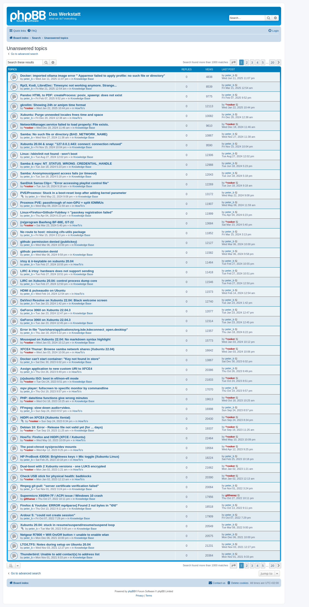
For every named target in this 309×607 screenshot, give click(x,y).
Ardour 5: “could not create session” (47, 515)
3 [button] (252, 62)
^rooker (29, 108)
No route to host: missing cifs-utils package (53, 232)
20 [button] (272, 62)
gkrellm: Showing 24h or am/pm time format (53, 105)
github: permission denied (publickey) (48, 241)
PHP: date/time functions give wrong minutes (54, 398)
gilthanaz (29, 498)
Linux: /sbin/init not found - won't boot (48, 154)
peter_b (28, 78)
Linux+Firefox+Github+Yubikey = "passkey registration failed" (66, 212)
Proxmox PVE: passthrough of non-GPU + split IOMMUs (62, 202)
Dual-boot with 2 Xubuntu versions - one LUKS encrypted (63, 466)
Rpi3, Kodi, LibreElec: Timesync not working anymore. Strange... (68, 85)
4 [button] (257, 62)
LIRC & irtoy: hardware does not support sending (57, 271)
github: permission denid (39, 251)
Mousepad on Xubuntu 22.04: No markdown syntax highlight (65, 339)
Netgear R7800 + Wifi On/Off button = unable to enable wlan (64, 534)
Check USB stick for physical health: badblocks (55, 476)
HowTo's (80, 108)
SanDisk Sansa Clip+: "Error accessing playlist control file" (64, 183)
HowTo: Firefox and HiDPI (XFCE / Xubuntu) (52, 437)
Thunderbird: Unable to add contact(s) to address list (60, 554)
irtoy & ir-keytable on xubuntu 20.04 (47, 261)
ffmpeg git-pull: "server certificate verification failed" (59, 486)
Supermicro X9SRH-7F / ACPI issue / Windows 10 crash (61, 495)
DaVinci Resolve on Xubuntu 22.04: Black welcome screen (63, 300)
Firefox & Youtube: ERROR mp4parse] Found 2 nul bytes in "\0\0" (68, 505)
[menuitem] (32, 31)
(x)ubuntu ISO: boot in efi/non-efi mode (49, 378)
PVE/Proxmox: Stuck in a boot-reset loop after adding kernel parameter (73, 193)
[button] (233, 62)
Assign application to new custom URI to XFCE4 (56, 368)
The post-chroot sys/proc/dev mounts (48, 447)
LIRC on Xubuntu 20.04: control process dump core (58, 281)
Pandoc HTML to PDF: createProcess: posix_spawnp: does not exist (71, 95)
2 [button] (247, 62)
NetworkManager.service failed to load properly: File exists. (64, 124)
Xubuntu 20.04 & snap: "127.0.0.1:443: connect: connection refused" (71, 144)
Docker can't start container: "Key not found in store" (60, 359)
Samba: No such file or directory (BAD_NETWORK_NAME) (63, 134)
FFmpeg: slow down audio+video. (45, 408)
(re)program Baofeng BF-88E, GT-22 (47, 222)
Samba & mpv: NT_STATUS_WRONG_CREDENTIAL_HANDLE (66, 163)
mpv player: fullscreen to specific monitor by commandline (64, 388)
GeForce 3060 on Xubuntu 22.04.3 (45, 310)
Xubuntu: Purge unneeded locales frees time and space (61, 114)
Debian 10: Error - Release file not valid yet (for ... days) (61, 427)
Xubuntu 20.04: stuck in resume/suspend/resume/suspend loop (67, 525)
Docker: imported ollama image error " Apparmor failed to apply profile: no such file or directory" (92, 75)
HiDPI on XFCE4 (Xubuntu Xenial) (45, 417)
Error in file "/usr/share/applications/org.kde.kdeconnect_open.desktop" (74, 329)
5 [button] (263, 62)
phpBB (131, 591)
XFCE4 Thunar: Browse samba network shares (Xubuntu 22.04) (67, 349)
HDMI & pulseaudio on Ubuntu (43, 290)
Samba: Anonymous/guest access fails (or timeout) (58, 173)
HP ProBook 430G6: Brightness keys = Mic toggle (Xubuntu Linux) (69, 456)
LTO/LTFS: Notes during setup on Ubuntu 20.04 (55, 544)
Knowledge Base (84, 78)
